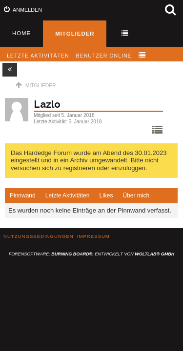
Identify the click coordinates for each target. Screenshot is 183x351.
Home (21, 33)
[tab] (23, 196)
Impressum (93, 236)
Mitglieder (74, 34)
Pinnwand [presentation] (23, 195)
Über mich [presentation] (135, 195)
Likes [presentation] (106, 195)
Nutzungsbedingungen (38, 236)
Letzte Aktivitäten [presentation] (67, 195)
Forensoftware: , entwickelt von (91, 254)
